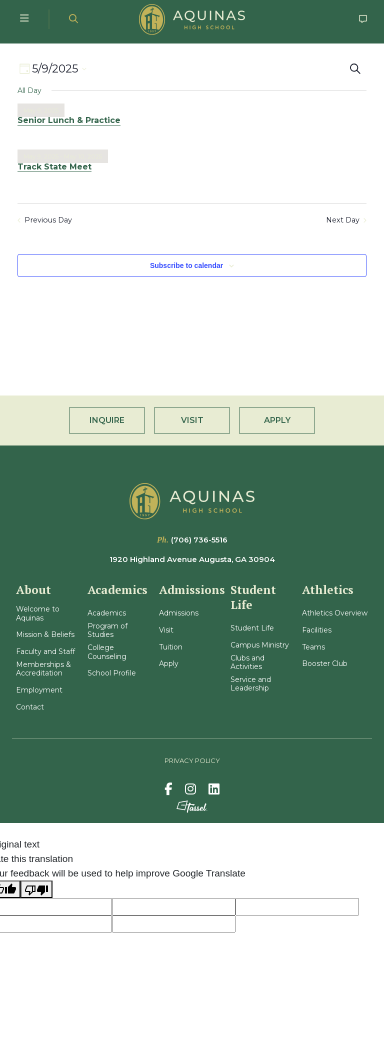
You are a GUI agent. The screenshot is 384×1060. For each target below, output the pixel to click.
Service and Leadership (250, 684)
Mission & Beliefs (45, 634)
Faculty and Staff (45, 652)
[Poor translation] (36, 889)
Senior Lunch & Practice (69, 120)
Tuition (170, 647)
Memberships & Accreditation (43, 669)
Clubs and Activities (247, 663)
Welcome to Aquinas (38, 613)
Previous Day (45, 220)
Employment (39, 690)
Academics (107, 613)
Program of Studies (108, 631)
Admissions (178, 613)
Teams (313, 647)
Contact (30, 707)
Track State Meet (55, 167)
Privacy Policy (192, 760)
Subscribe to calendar (186, 266)
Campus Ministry (259, 645)
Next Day (346, 220)
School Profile (112, 673)
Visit (166, 630)
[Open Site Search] (73, 19)
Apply (168, 664)
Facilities (317, 630)
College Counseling (107, 652)
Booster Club (325, 664)
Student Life (252, 628)
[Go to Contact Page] (363, 19)
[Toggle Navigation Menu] (24, 19)
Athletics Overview (335, 613)
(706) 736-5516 (199, 539)
